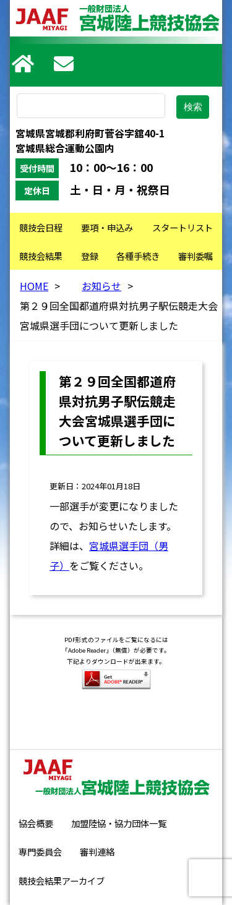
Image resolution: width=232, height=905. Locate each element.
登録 (89, 255)
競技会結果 (40, 255)
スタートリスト (182, 227)
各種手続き (138, 255)
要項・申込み (107, 227)
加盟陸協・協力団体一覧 (118, 823)
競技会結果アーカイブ (62, 880)
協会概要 (36, 823)
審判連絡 (97, 851)
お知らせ (101, 285)
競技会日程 (40, 227)
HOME (34, 285)
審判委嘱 (195, 255)
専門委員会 (40, 851)
